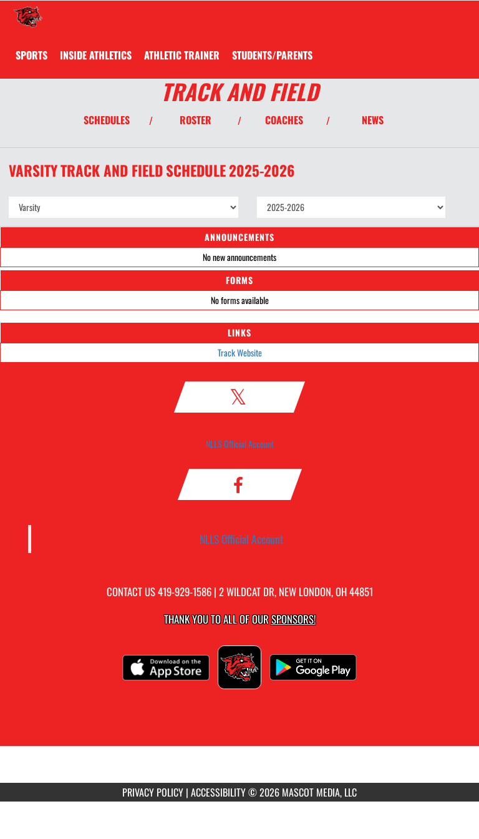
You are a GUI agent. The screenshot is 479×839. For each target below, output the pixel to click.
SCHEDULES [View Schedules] (107, 120)
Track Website (240, 352)
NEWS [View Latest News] (373, 120)
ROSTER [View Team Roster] (195, 120)
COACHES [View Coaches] (284, 120)
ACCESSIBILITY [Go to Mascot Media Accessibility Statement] (218, 792)
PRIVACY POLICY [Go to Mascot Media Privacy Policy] (152, 792)
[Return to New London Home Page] (28, 16)
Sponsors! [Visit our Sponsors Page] (293, 619)
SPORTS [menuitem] (31, 54)
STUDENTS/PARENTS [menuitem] (272, 54)
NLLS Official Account (240, 443)
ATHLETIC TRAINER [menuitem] (182, 54)
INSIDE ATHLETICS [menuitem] (96, 54)
